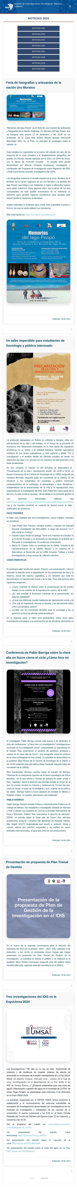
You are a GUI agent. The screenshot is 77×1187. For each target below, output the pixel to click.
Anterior (32, 1178)
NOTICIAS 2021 (38, 51)
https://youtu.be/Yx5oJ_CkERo (32, 1135)
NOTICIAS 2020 (38, 57)
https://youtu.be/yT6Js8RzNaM (26, 1143)
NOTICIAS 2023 (38, 40)
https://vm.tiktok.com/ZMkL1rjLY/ (40, 215)
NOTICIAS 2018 (38, 69)
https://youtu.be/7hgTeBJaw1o (20, 1151)
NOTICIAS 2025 (38, 28)
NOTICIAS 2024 (38, 34)
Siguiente (44, 1178)
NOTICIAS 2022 (38, 46)
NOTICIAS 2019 (38, 63)
